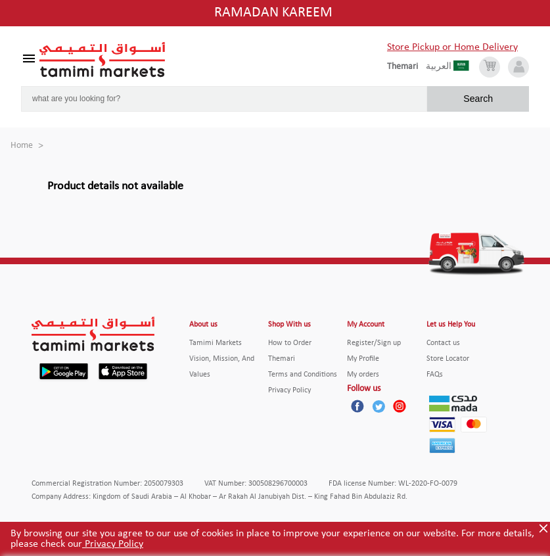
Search (478, 98)
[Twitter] (378, 406)
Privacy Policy (112, 544)
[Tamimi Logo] (102, 60)
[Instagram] (399, 406)
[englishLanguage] (406, 67)
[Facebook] (357, 406)
